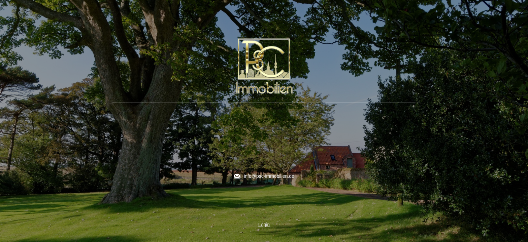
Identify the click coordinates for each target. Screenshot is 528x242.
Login (264, 224)
